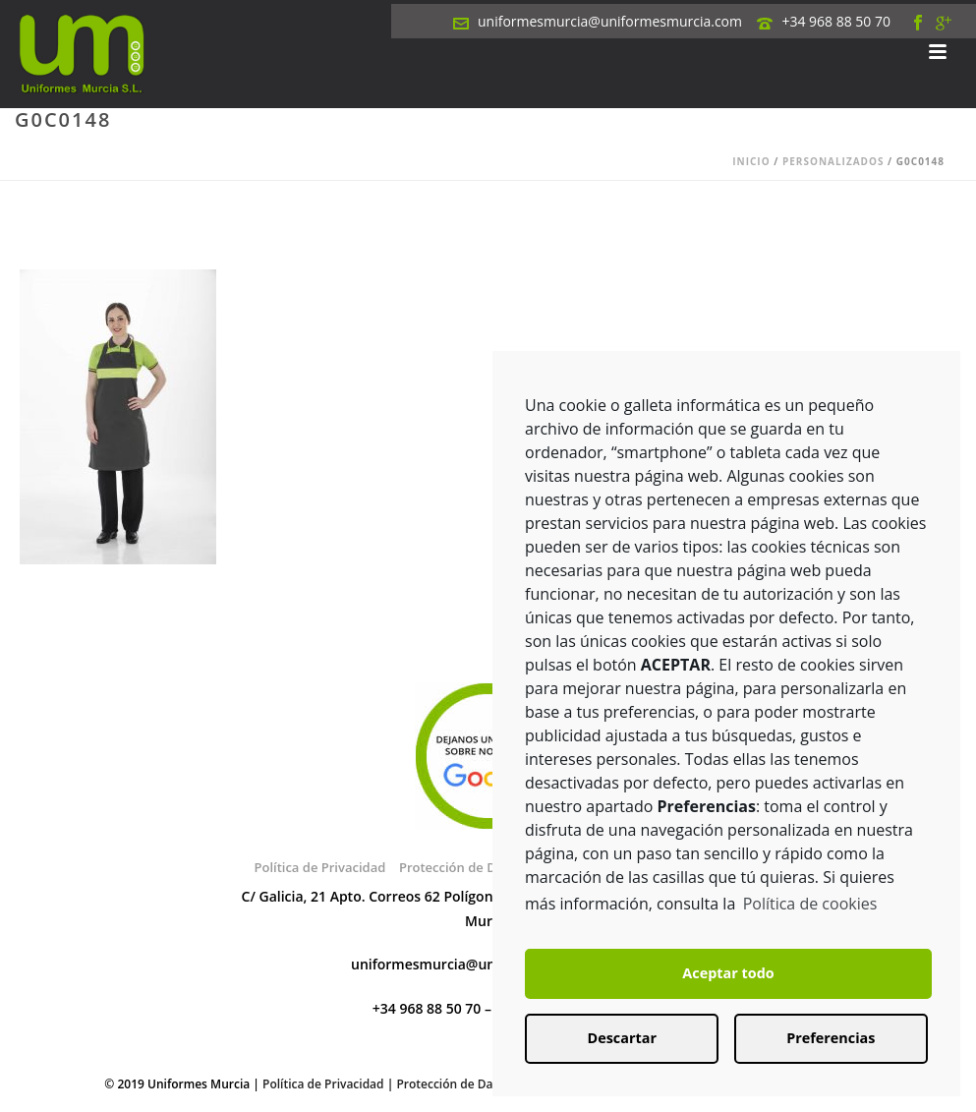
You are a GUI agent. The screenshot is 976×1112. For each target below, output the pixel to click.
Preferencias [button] (830, 1037)
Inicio (751, 161)
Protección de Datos (453, 1084)
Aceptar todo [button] (728, 973)
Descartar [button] (622, 1037)
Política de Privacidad (319, 867)
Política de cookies (810, 903)
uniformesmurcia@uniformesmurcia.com (610, 21)
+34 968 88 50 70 (835, 21)
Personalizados (833, 161)
